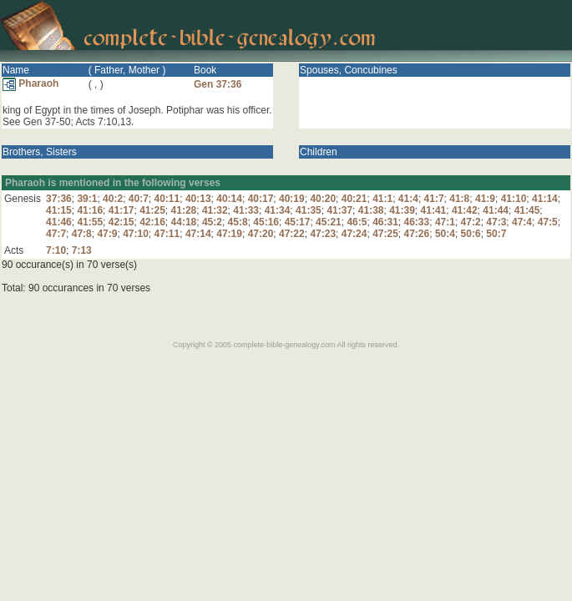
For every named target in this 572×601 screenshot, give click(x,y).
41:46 (59, 222)
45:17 (298, 222)
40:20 (323, 199)
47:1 (445, 222)
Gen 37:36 (217, 84)
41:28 (184, 210)
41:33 (246, 210)
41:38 (371, 210)
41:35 (308, 210)
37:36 (59, 199)
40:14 (229, 199)
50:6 (471, 234)
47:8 (82, 234)
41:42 (465, 210)
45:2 (212, 222)
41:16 (90, 210)
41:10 (514, 199)
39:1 (87, 199)
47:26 (417, 234)
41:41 (434, 210)
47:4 (522, 222)
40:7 (139, 199)
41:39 (402, 210)
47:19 (229, 234)
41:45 (527, 210)
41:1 (382, 199)
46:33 (417, 222)
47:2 (471, 222)
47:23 (323, 234)
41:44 (496, 210)
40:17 (261, 199)
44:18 (184, 222)
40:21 (354, 199)
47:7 (56, 234)
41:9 (485, 199)
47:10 (136, 234)
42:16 (152, 222)
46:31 (385, 222)
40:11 (167, 199)
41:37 (339, 210)
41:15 (59, 210)
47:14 (198, 234)
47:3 (496, 222)
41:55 (90, 222)
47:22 (292, 234)
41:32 (215, 210)
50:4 (445, 234)
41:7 (434, 199)
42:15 (121, 222)
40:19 (292, 199)
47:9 (107, 234)
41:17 (121, 210)
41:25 (152, 210)
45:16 (266, 222)
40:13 (198, 199)
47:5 (548, 222)
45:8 (238, 222)
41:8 (459, 199)
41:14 (545, 199)
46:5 (357, 222)
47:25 (385, 234)
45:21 (329, 222)
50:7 (496, 234)
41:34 (278, 210)
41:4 (408, 199)
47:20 (261, 234)
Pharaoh (30, 83)
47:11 (167, 234)
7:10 (56, 250)
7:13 (82, 250)
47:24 (354, 234)
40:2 (113, 199)
